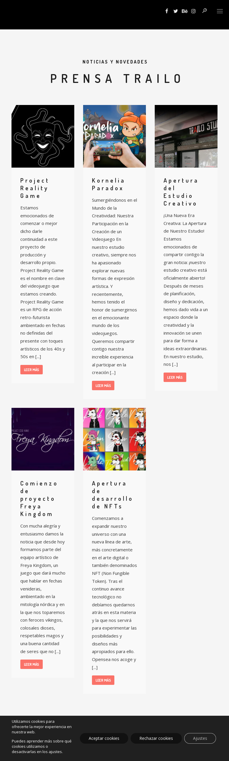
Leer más (31, 369)
